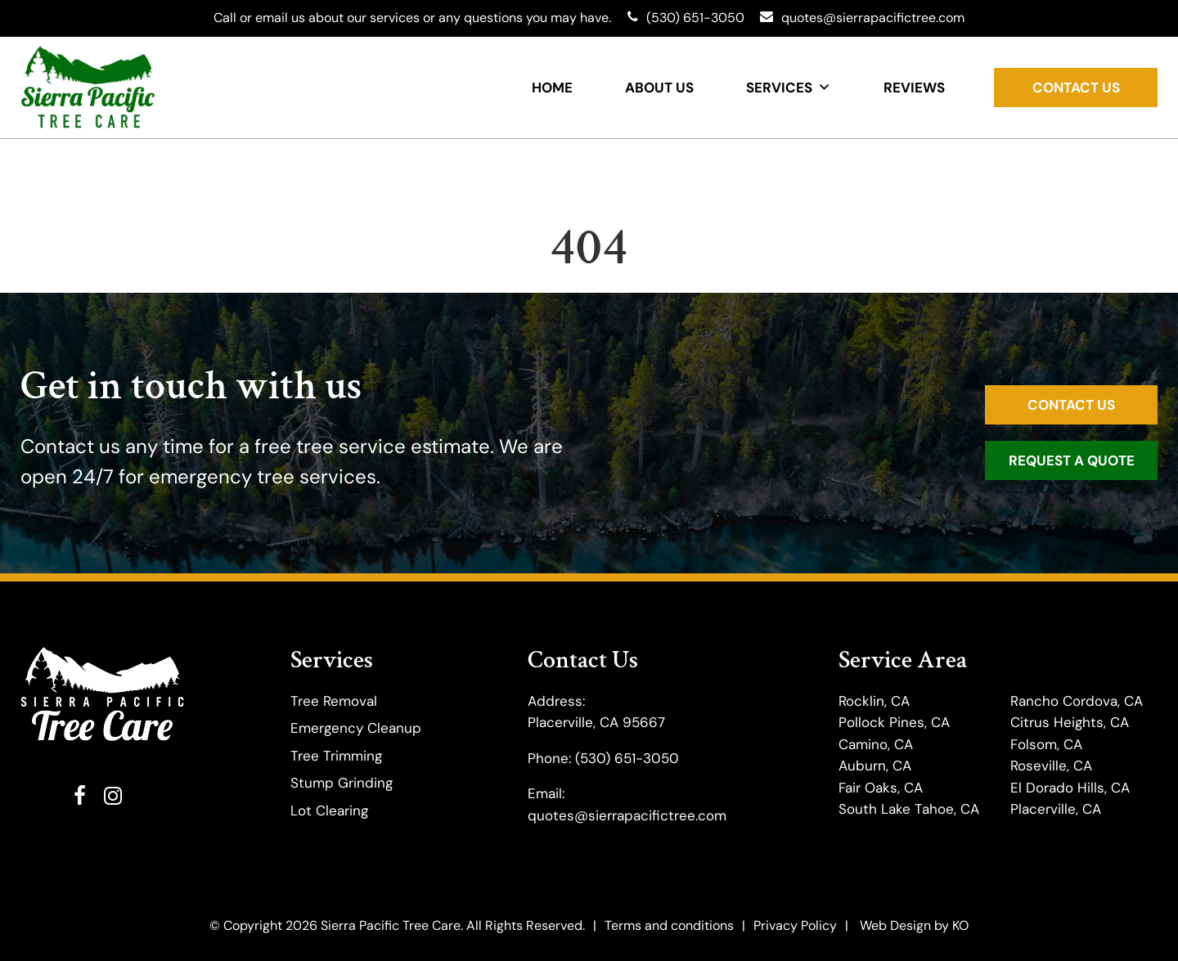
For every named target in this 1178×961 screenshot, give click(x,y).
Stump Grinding (341, 783)
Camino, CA (876, 744)
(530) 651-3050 (627, 758)
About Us (659, 88)
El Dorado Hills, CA (1070, 788)
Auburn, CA (875, 766)
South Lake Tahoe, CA (909, 809)
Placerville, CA (1055, 809)
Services (788, 87)
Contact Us (1076, 88)
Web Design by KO (914, 925)
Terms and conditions (669, 925)
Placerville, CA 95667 (596, 722)
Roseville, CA (1051, 766)
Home (552, 88)
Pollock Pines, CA (894, 722)
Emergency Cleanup (355, 728)
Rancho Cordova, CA (1076, 701)
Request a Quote (1072, 460)
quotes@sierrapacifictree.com (627, 815)
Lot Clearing (329, 811)
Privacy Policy (795, 925)
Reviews (914, 88)
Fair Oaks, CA (881, 788)
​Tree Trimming (336, 756)
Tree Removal (333, 701)
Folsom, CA (1046, 744)
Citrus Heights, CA (1069, 722)
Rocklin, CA (874, 701)
